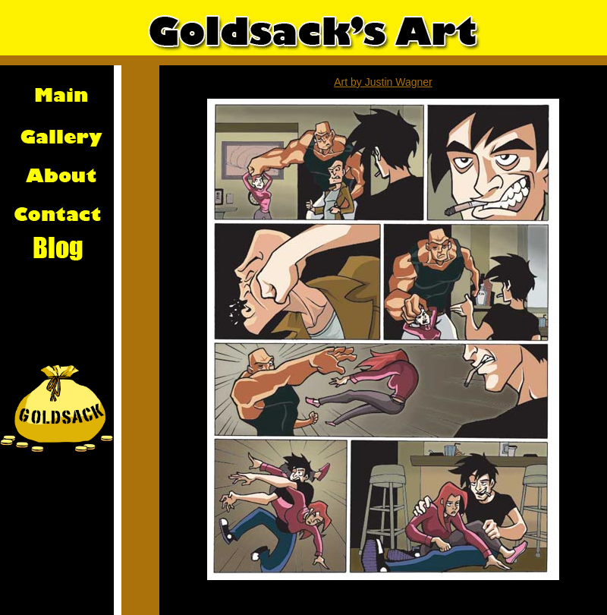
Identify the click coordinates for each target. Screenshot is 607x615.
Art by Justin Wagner (383, 82)
